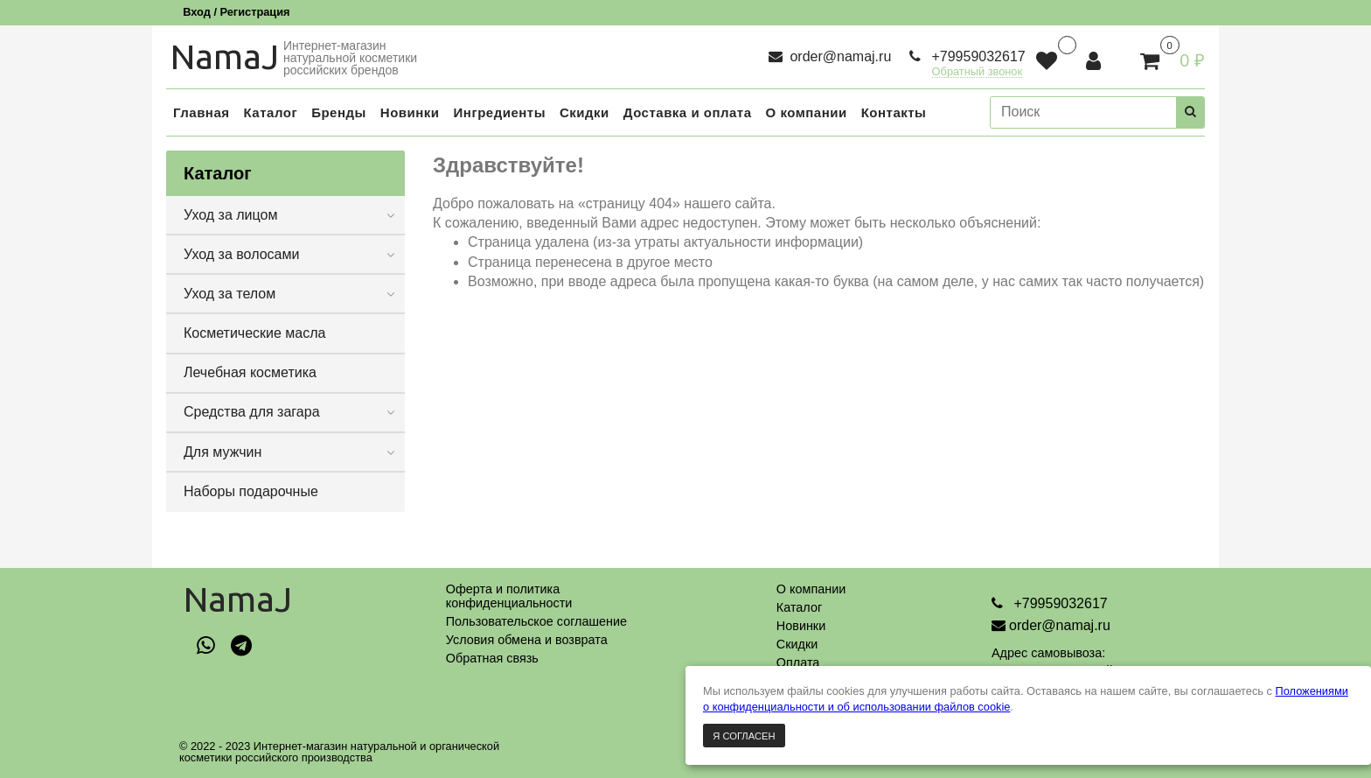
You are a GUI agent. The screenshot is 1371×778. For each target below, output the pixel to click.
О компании (811, 589)
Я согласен (744, 736)
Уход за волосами (241, 254)
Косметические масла (255, 333)
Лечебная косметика (250, 372)
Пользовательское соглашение (536, 621)
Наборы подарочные (251, 491)
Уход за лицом (230, 214)
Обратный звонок (977, 72)
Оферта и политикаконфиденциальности (509, 596)
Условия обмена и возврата (527, 640)
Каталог (799, 607)
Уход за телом (229, 293)
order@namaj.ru (838, 56)
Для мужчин (222, 452)
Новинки (800, 626)
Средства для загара (252, 411)
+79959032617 (977, 56)
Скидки (797, 644)
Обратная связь (492, 658)
